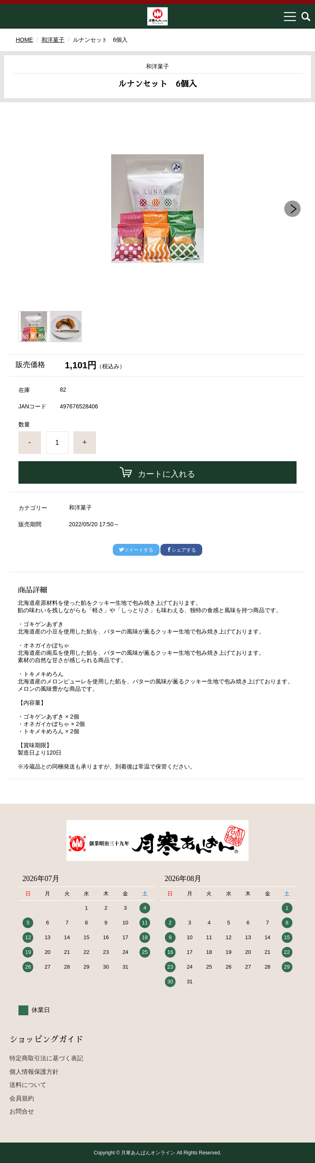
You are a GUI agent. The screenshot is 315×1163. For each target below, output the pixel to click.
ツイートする (136, 550)
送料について (27, 1084)
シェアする (181, 550)
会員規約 (21, 1098)
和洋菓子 (52, 39)
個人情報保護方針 (34, 1071)
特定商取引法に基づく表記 (46, 1058)
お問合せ (21, 1111)
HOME (24, 39)
